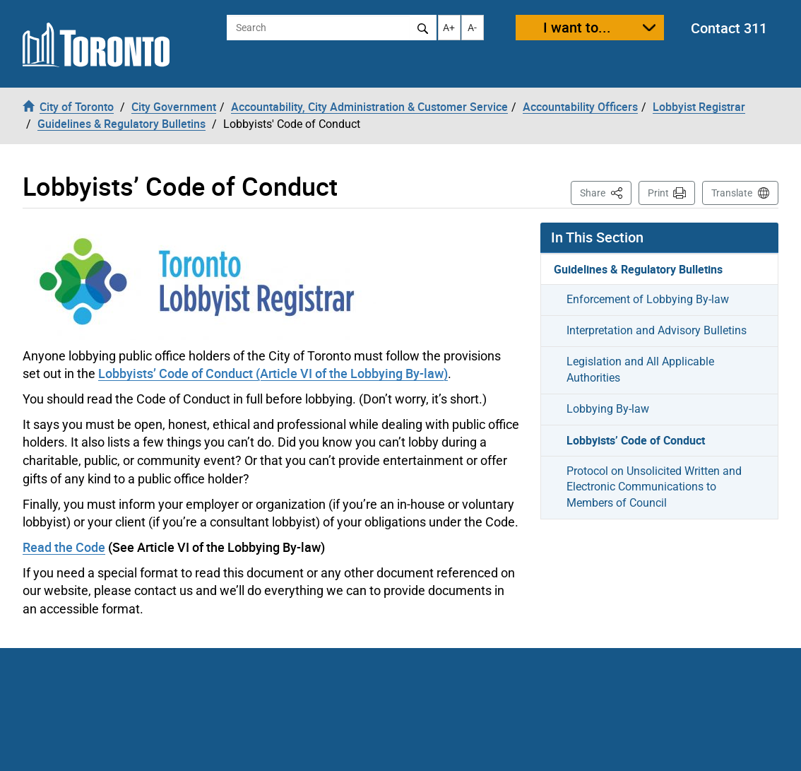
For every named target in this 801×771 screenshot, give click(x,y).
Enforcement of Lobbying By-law (647, 299)
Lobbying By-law (607, 409)
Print (658, 193)
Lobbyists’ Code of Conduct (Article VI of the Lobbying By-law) (273, 373)
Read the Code (64, 546)
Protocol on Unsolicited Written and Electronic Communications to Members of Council (654, 487)
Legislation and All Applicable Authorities (640, 369)
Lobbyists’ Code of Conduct (635, 440)
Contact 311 (729, 27)
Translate (731, 193)
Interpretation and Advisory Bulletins (656, 330)
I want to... (577, 27)
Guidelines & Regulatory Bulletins (638, 269)
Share (605, 192)
